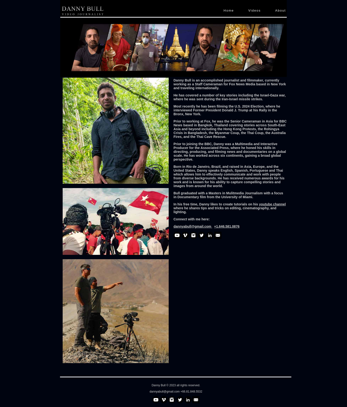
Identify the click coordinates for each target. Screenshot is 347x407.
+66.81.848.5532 (191, 391)
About (280, 10)
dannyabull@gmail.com (165, 391)
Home (229, 10)
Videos (254, 10)
